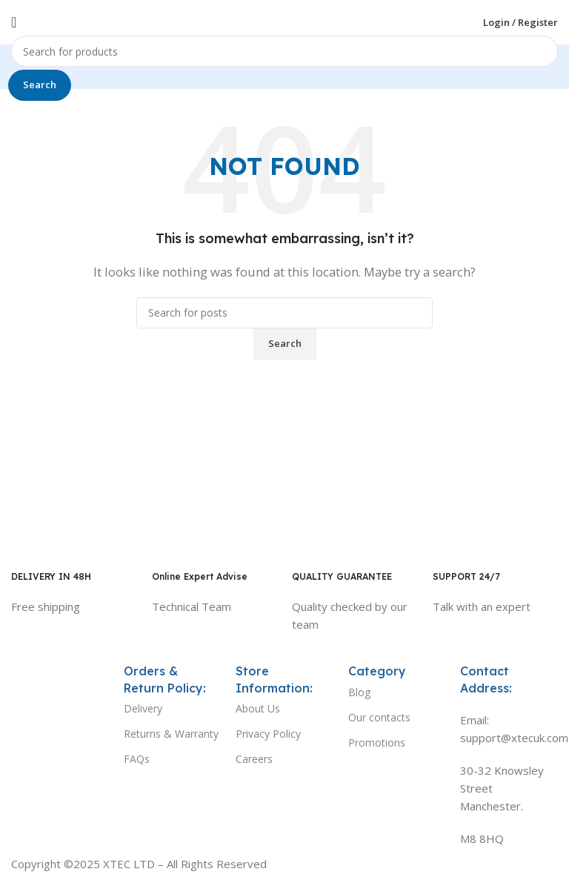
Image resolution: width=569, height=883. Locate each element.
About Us (258, 708)
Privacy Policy (268, 734)
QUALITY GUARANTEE (342, 576)
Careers (254, 759)
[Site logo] (284, 20)
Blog (359, 692)
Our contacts (379, 717)
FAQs (137, 759)
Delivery (143, 708)
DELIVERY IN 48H (51, 576)
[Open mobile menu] (14, 22)
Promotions (376, 742)
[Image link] (60, 676)
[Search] (284, 51)
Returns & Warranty (171, 734)
